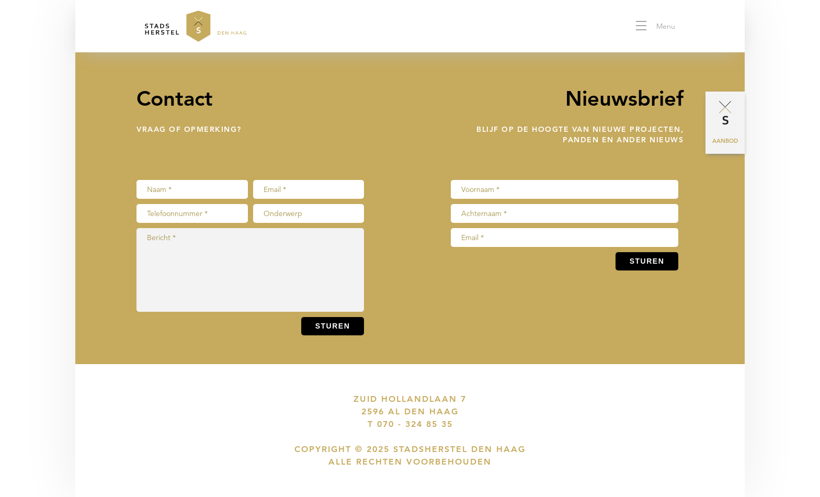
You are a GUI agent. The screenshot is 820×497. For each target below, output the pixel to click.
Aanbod (725, 140)
